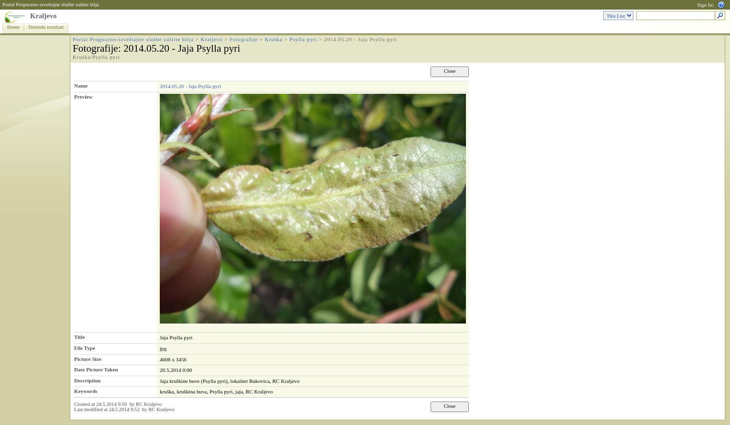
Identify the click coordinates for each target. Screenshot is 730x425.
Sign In (704, 5)
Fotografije (244, 39)
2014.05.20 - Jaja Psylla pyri (190, 86)
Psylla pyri (303, 39)
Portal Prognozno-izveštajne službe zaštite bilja (50, 4)
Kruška (274, 39)
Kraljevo (43, 16)
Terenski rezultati (46, 27)
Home (13, 27)
